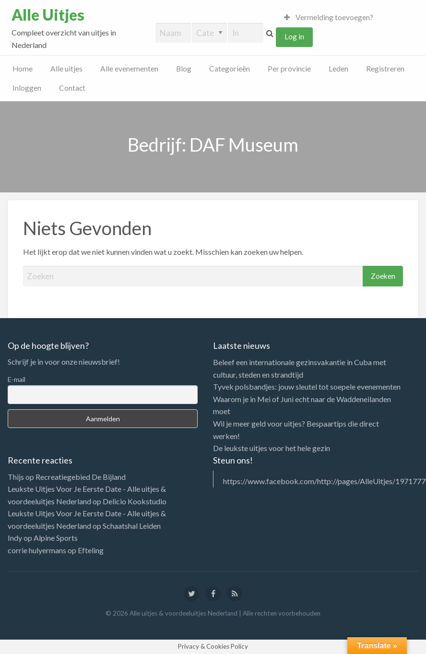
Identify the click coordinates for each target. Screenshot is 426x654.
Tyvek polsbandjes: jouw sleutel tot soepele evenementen (307, 386)
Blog (183, 68)
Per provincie (289, 68)
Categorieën (229, 68)
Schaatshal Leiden (132, 525)
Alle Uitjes (48, 15)
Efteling (91, 550)
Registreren (385, 68)
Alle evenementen (129, 68)
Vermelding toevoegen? (328, 17)
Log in (294, 36)
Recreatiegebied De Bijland (81, 476)
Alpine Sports (56, 537)
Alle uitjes (66, 68)
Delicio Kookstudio (134, 501)
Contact (72, 87)
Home (22, 68)
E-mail (16, 379)
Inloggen (26, 87)
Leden (338, 68)
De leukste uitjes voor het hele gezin (271, 447)
